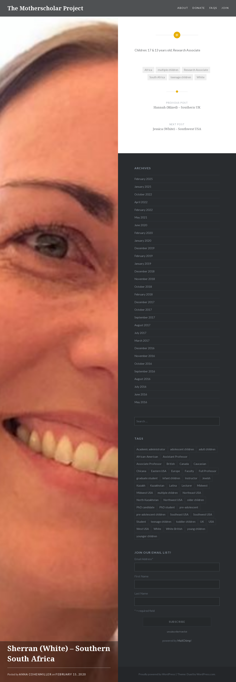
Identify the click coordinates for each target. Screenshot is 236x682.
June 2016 (140, 394)
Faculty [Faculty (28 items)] (189, 471)
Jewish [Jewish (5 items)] (206, 478)
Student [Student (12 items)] (141, 521)
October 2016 (143, 363)
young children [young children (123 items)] (196, 528)
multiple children (168, 69)
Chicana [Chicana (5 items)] (141, 471)
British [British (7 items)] (170, 463)
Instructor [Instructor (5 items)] (191, 478)
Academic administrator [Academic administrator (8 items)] (150, 449)
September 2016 (144, 371)
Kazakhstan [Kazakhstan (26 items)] (157, 485)
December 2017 (144, 302)
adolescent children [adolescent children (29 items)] (182, 449)
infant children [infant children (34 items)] (171, 478)
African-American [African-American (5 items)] (147, 456)
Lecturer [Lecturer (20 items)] (187, 485)
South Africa (157, 77)
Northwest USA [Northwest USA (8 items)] (172, 500)
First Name (141, 576)
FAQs (213, 7)
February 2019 (143, 255)
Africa (148, 69)
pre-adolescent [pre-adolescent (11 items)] (189, 507)
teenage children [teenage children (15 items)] (161, 521)
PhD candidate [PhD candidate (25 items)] (145, 507)
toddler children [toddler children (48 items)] (185, 521)
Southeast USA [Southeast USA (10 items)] (179, 514)
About (182, 7)
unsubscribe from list (177, 631)
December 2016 (144, 348)
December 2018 (144, 271)
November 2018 (144, 278)
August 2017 (142, 325)
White (200, 77)
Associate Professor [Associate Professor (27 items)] (149, 463)
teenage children (181, 77)
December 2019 (144, 248)
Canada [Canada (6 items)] (184, 463)
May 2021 (140, 217)
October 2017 (143, 309)
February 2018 (143, 294)
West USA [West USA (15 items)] (142, 528)
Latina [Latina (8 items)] (173, 485)
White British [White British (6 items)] (174, 528)
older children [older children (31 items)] (195, 500)
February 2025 (143, 178)
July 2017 (140, 332)
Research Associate (196, 69)
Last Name (141, 593)
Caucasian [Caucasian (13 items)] (200, 463)
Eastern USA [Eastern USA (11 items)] (158, 471)
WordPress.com (206, 674)
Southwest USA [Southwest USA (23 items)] (202, 514)
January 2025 (142, 186)
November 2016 (144, 355)
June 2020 (140, 225)
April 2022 (141, 202)
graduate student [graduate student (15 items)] (147, 478)
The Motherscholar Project (45, 8)
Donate (198, 7)
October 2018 (143, 286)
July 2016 (140, 386)
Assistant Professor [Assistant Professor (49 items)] (175, 456)
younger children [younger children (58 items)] (146, 536)
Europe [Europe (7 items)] (175, 471)
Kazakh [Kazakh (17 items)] (140, 485)
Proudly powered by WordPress (156, 674)
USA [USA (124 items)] (211, 521)
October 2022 (143, 194)
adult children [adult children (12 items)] (207, 449)
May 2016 (140, 402)
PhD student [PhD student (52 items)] (167, 507)
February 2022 (143, 209)
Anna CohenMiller (35, 674)
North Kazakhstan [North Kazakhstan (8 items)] (147, 500)
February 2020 (143, 232)
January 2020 (142, 240)
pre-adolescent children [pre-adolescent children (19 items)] (150, 514)
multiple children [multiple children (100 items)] (168, 492)
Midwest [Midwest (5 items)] (202, 485)
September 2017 (144, 317)
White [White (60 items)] (157, 528)
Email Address (143, 559)
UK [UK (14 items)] (202, 521)
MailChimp (184, 640)
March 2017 (142, 340)
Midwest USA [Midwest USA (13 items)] (144, 492)
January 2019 (142, 263)
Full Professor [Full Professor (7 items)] (207, 471)
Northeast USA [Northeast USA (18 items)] (192, 492)
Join (225, 7)
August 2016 (142, 379)
